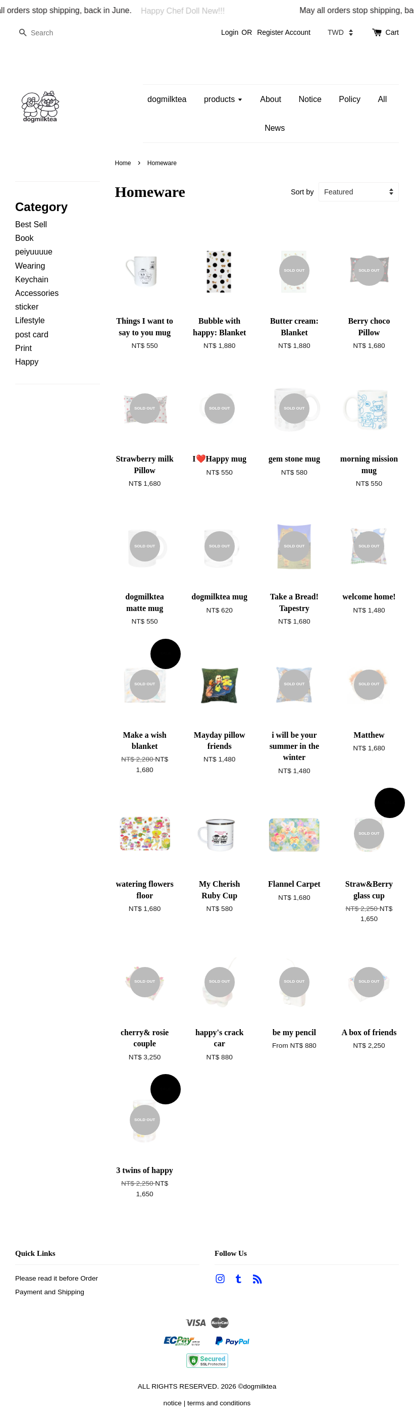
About (270, 99)
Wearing (30, 266)
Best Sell (31, 224)
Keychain (31, 279)
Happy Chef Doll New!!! (188, 11)
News (275, 128)
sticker (26, 306)
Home (123, 163)
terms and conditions (218, 1403)
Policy (349, 99)
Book (24, 238)
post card (31, 334)
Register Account (283, 32)
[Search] (45, 33)
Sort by (302, 192)
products (223, 99)
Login (229, 32)
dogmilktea (166, 99)
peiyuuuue (34, 251)
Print (23, 348)
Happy (26, 362)
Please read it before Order (56, 1278)
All (382, 99)
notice (173, 1403)
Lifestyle (30, 320)
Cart (392, 32)
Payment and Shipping (49, 1292)
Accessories (37, 293)
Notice (309, 99)
